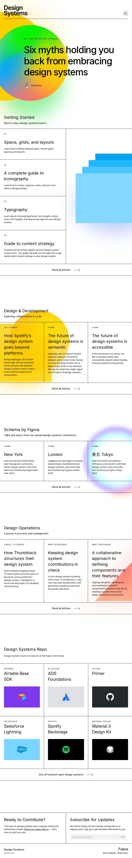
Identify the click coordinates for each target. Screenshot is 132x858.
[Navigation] (125, 13)
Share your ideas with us (36, 829)
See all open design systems (66, 774)
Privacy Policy (122, 853)
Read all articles (66, 270)
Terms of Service (109, 853)
